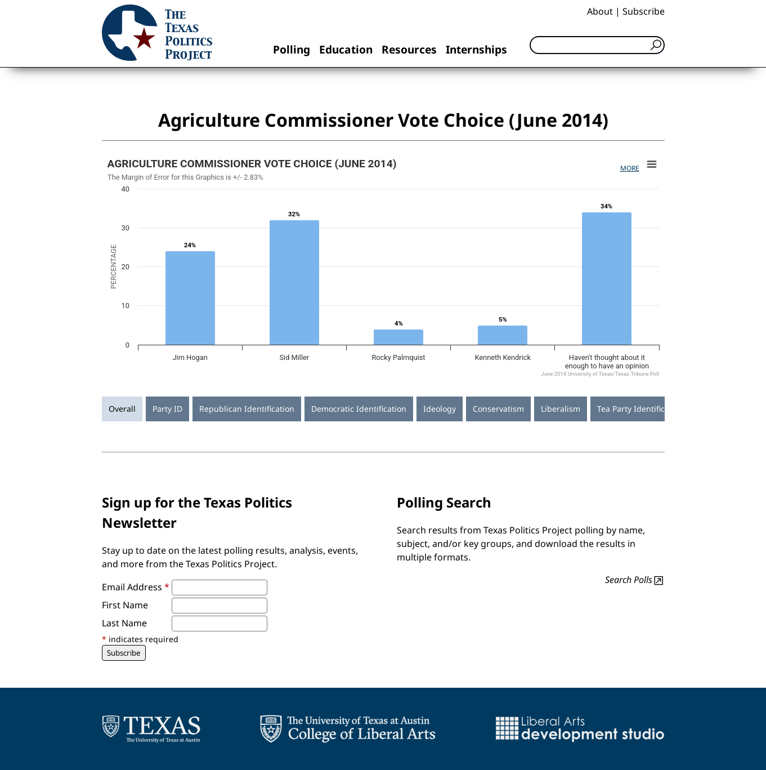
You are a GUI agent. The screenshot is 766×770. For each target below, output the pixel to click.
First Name (125, 605)
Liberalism (560, 408)
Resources (409, 49)
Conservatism (498, 408)
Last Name (124, 623)
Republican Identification (246, 408)
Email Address (135, 587)
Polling (291, 49)
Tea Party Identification (640, 408)
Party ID (167, 408)
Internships (476, 49)
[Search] (597, 45)
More (629, 168)
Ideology (439, 408)
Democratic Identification (358, 408)
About (600, 11)
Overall (122, 408)
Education (346, 49)
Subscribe (643, 11)
